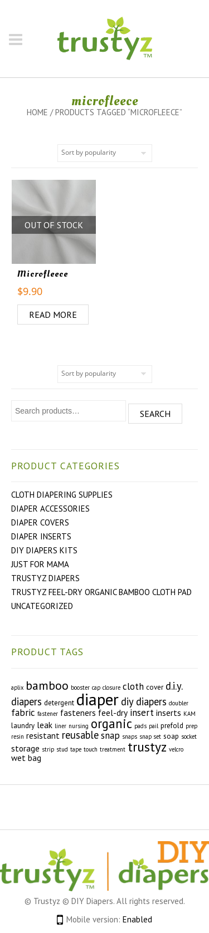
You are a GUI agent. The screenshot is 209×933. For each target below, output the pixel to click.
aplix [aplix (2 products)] (17, 687)
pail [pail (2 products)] (153, 726)
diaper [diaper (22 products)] (97, 699)
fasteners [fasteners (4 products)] (78, 712)
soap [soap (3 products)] (171, 736)
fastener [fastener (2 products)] (47, 714)
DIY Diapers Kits (44, 550)
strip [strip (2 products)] (48, 749)
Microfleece (42, 274)
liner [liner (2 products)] (60, 726)
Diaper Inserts (41, 536)
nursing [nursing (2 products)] (79, 726)
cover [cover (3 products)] (154, 687)
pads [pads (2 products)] (140, 726)
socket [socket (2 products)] (189, 736)
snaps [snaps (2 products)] (129, 736)
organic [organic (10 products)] (111, 723)
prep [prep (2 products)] (191, 726)
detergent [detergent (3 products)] (59, 703)
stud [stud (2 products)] (62, 749)
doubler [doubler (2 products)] (178, 703)
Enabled (137, 919)
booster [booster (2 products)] (80, 687)
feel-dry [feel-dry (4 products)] (113, 712)
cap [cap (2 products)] (96, 687)
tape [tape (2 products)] (75, 749)
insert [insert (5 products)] (142, 712)
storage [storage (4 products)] (25, 748)
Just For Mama (40, 564)
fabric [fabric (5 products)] (23, 712)
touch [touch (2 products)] (91, 749)
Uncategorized (42, 606)
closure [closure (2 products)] (111, 687)
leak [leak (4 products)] (44, 724)
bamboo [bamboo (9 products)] (47, 685)
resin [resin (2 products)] (17, 736)
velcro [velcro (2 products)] (176, 749)
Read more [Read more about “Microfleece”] (53, 314)
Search (155, 413)
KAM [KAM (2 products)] (189, 714)
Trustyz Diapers (45, 578)
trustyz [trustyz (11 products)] (147, 746)
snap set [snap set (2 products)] (150, 736)
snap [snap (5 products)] (110, 735)
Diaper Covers (40, 522)
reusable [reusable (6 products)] (80, 735)
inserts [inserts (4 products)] (168, 712)
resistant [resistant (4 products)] (43, 735)
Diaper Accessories (50, 508)
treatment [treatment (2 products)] (112, 749)
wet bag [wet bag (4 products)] (26, 757)
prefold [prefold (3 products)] (172, 725)
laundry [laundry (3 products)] (23, 725)
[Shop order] (104, 153)
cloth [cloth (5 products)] (133, 686)
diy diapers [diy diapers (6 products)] (144, 701)
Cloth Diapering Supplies (62, 494)
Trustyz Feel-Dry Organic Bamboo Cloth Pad (101, 592)
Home (37, 112)
